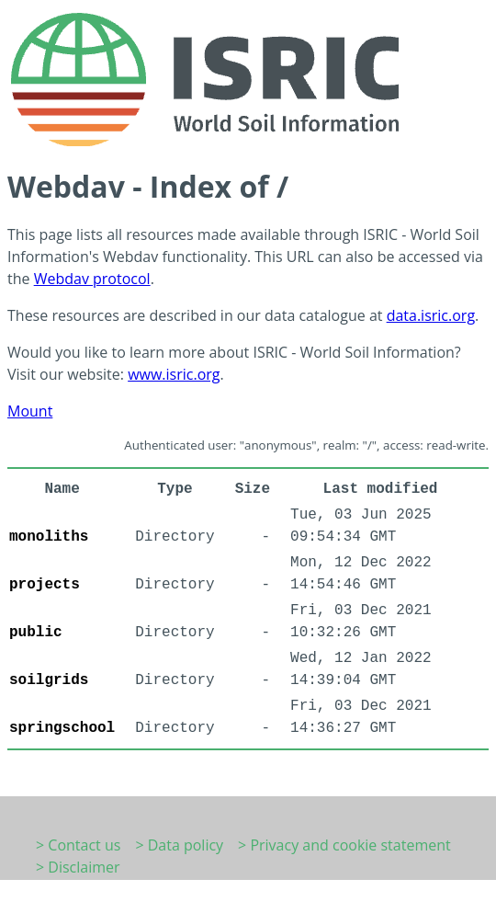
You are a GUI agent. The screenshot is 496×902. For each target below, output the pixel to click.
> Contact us (78, 845)
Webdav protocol (92, 278)
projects (44, 585)
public (35, 632)
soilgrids (48, 680)
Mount (29, 411)
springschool (62, 728)
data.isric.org (431, 315)
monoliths (48, 537)
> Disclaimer (78, 867)
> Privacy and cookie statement (344, 845)
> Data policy (179, 845)
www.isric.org (174, 374)
